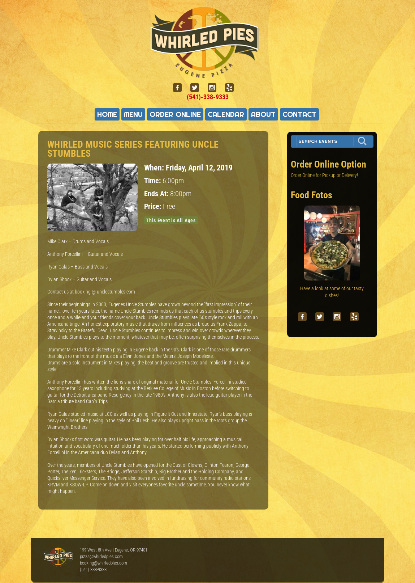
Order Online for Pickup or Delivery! (324, 175)
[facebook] (180, 88)
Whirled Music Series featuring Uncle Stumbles (133, 149)
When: (155, 167)
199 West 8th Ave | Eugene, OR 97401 (113, 550)
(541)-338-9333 (208, 97)
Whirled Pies (58, 558)
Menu (133, 114)
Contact (299, 114)
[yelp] (232, 88)
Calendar (226, 114)
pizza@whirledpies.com (101, 556)
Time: (153, 181)
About (263, 114)
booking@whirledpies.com (103, 563)
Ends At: (157, 194)
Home (107, 114)
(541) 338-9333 (93, 569)
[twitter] (197, 88)
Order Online (175, 114)
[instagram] (215, 88)
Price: (153, 206)
